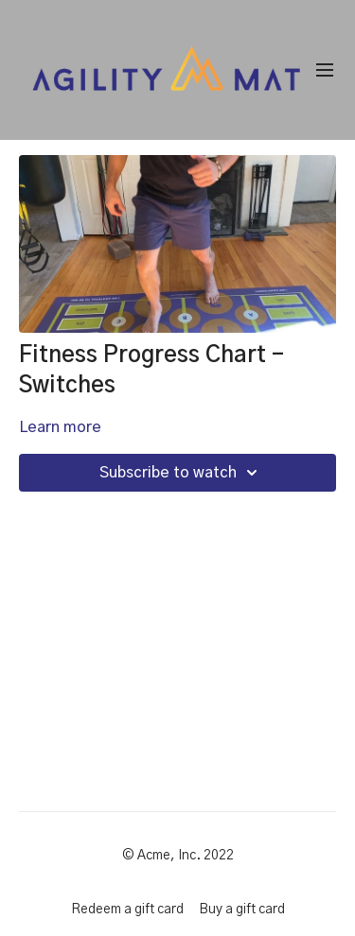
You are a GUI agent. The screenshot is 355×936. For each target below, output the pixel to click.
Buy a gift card (242, 909)
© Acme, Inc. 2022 (178, 855)
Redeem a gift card (127, 909)
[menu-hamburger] (324, 70)
